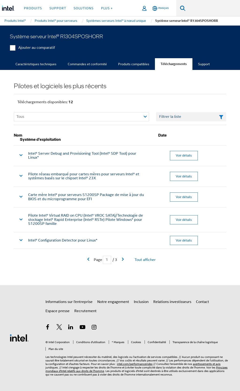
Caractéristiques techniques (35, 64)
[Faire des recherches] (182, 8)
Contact (202, 301)
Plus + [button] (107, 8)
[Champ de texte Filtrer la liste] (191, 117)
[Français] (160, 8)
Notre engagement (113, 301)
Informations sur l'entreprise (69, 301)
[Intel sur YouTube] (82, 328)
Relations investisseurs (172, 301)
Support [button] (57, 8)
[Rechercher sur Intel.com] (212, 8)
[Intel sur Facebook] (48, 328)
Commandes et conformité (87, 64)
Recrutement (85, 311)
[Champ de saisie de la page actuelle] (107, 260)
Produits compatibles (133, 64)
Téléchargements (174, 64)
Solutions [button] (84, 8)
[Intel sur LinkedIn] (71, 328)
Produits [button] (33, 8)
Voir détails (184, 155)
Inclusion (141, 301)
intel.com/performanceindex (135, 364)
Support (204, 64)
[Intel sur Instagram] (94, 328)
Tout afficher (145, 259)
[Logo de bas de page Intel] (19, 337)
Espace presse (57, 311)
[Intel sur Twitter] (59, 328)
